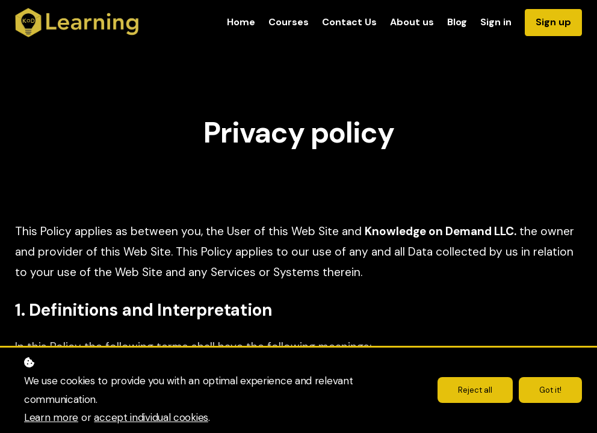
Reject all (471, 390)
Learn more (51, 417)
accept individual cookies (151, 417)
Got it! (548, 390)
